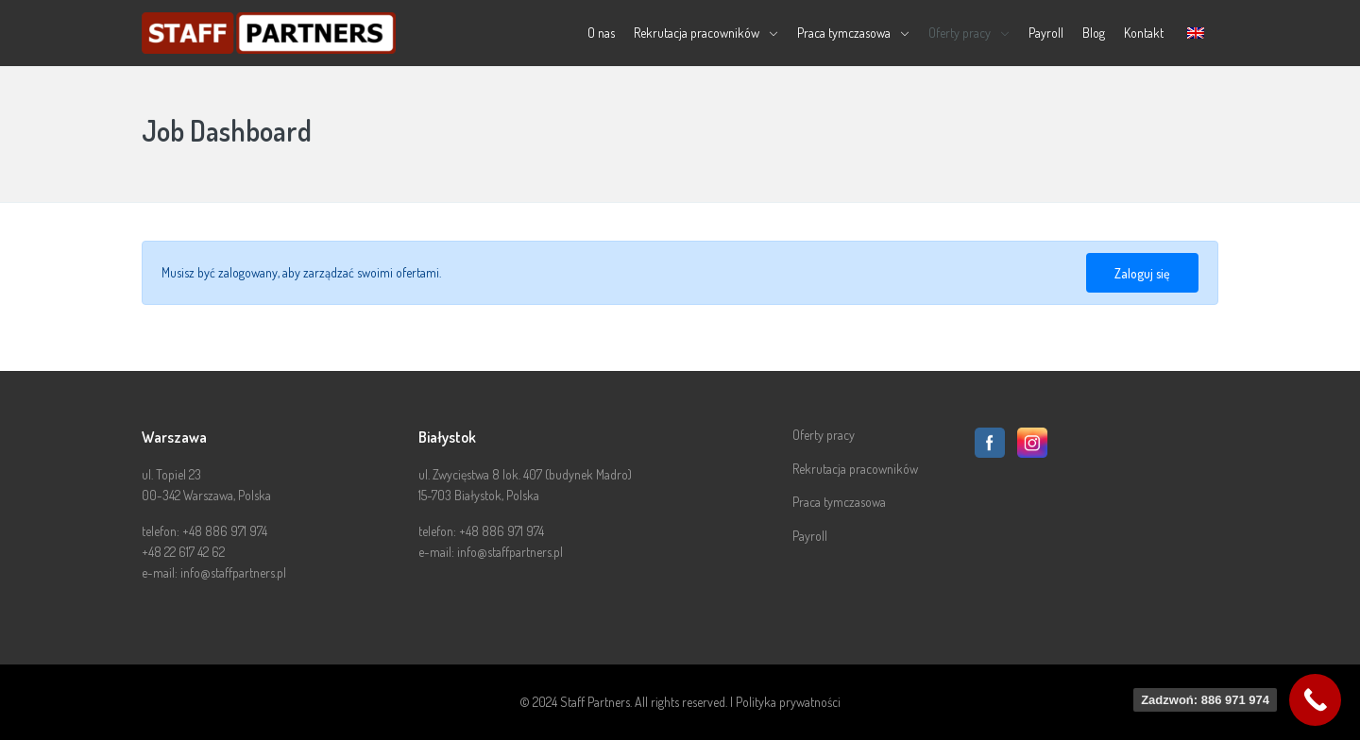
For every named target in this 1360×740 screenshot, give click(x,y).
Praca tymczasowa (844, 33)
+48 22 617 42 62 (183, 552)
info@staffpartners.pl (233, 572)
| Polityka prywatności (785, 702)
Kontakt (1144, 33)
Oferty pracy (959, 33)
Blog (1093, 33)
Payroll (1045, 33)
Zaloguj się (1142, 273)
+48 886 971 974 (224, 531)
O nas (601, 33)
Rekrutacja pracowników (696, 33)
